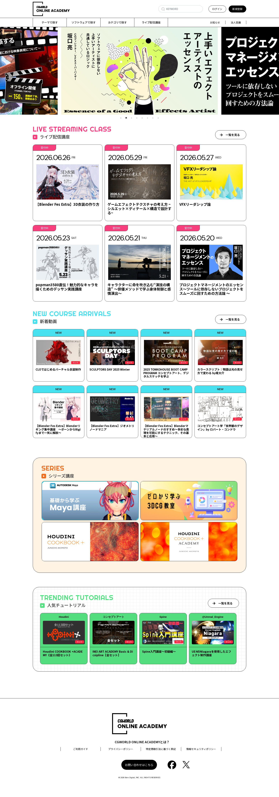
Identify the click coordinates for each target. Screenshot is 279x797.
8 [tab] (158, 118)
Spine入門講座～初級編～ (159, 651)
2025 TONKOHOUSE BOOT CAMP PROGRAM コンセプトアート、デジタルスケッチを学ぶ (166, 372)
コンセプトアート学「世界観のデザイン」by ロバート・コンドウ (220, 427)
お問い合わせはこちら (139, 765)
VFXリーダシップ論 (195, 204)
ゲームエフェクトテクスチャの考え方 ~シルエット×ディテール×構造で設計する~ (139, 209)
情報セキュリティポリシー (201, 749)
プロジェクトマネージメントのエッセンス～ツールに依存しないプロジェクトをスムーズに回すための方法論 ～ (211, 289)
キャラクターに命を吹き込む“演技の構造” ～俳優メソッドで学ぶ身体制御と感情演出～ (139, 289)
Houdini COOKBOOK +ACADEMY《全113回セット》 (63, 653)
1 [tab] (121, 118)
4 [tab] (137, 118)
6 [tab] (147, 118)
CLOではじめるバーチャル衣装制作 (58, 369)
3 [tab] (131, 118)
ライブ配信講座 (151, 22)
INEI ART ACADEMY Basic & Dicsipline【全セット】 (113, 653)
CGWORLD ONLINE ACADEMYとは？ (142, 742)
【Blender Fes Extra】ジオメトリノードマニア (112, 427)
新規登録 (237, 9)
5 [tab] (142, 118)
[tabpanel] (139, 71)
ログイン (217, 9)
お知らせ (215, 22)
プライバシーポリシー (120, 749)
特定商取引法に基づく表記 (161, 749)
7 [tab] (153, 118)
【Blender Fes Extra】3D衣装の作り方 (67, 204)
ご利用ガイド (80, 749)
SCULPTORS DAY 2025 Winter (110, 369)
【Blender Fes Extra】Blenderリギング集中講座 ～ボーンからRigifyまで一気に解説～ (58, 429)
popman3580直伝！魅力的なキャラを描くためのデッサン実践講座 (67, 287)
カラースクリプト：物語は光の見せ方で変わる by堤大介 (220, 371)
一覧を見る (233, 135)
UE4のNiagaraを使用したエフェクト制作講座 (211, 653)
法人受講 (236, 22)
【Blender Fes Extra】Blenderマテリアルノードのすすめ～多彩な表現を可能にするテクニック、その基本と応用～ (166, 431)
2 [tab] (126, 118)
